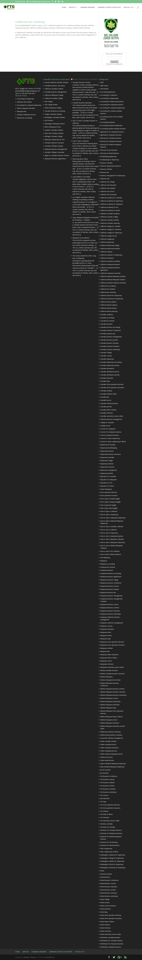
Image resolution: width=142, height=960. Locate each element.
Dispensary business (107, 451)
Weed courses (105, 902)
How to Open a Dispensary (109, 515)
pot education (105, 798)
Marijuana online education (109, 655)
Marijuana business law (108, 592)
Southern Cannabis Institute (54, 130)
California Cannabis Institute (54, 89)
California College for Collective (110, 229)
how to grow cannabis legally (110, 499)
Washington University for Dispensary (112, 868)
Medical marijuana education (110, 705)
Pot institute (104, 811)
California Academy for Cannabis (111, 198)
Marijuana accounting (107, 564)
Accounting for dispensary (25, 99)
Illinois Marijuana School (53, 127)
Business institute (106, 169)
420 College (48, 101)
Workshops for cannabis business (111, 941)
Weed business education (108, 887)
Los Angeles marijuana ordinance (83, 197)
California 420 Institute (107, 188)
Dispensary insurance (107, 467)
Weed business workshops (109, 896)
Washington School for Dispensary (111, 864)
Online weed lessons (107, 760)
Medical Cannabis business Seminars (112, 674)
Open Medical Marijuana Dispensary (112, 767)
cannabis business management (111, 337)
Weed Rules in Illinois (107, 922)
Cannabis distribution (107, 368)
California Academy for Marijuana (111, 204)
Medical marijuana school (108, 720)
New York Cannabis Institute (54, 133)
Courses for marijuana (107, 429)
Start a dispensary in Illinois (109, 852)
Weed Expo (104, 912)
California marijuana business (110, 264)
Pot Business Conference (108, 776)
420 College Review (51, 105)
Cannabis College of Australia (54, 152)
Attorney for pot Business (108, 150)
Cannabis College (106, 353)
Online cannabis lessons (108, 744)
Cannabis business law (107, 334)
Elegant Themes (30, 957)
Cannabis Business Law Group (55, 86)
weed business (105, 877)
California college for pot (108, 236)
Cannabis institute (106, 391)
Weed (102, 871)
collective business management (111, 419)
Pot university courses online (109, 821)
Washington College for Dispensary (112, 858)
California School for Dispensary (111, 295)
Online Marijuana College (53, 108)
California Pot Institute (107, 289)
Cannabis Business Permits (81, 82)
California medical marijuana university (42, 28)
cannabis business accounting (110, 327)
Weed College (104, 899)
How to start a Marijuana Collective (112, 539)
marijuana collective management (111, 623)
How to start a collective (80, 141)
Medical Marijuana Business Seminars (113, 692)
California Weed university (81, 28)
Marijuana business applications (110, 577)
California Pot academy (108, 286)
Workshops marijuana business (110, 947)
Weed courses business (108, 906)
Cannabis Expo (105, 381)
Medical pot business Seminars (110, 732)
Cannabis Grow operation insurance (112, 387)
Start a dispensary (106, 848)
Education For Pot (106, 483)
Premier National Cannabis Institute (56, 82)
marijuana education (107, 629)
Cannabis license (105, 400)
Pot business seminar (107, 786)
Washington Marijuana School (55, 124)
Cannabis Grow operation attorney (111, 384)
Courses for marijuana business (110, 432)
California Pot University (30, 22)
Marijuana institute (106, 648)
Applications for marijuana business (112, 132)
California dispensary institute (110, 249)
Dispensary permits (106, 473)
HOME (64, 7)
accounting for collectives (108, 95)
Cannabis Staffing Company (54, 146)
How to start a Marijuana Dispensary (112, 542)
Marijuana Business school (109, 604)
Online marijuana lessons (108, 751)
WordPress (50, 957)
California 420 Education (108, 185)
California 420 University (108, 194)
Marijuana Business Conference (110, 583)
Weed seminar (105, 925)
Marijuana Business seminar (109, 608)
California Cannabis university (77, 25)
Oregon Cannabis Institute (53, 114)
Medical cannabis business (109, 670)
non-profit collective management (111, 738)
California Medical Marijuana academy (113, 276)
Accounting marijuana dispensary (111, 125)
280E (102, 82)
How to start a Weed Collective (110, 554)
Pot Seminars (104, 817)
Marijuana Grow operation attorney (112, 642)
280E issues (104, 86)
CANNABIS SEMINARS (87, 7)
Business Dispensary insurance (110, 166)
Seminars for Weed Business (109, 845)
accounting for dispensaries (109, 98)
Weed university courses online (110, 934)
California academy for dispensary (111, 201)
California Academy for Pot (57, 25)
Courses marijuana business (109, 435)
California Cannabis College (54, 98)
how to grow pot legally (108, 505)
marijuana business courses (109, 586)
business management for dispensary (112, 176)
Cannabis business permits (109, 340)
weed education (105, 909)
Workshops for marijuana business (111, 944)
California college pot (107, 239)
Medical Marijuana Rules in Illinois (111, 717)
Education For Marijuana (108, 480)
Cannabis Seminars (106, 413)
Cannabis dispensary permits (109, 365)
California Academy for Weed (110, 210)
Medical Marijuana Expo (108, 708)
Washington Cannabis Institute (55, 117)
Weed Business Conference (109, 880)
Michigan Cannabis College (53, 136)
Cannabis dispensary (107, 359)
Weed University (105, 931)
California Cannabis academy (110, 214)
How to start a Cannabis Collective (111, 526)
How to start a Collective (108, 530)
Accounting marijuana (107, 122)
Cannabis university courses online (111, 416)
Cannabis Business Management (55, 92)
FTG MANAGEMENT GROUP (26, 25)
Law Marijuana (105, 558)
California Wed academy (108, 302)
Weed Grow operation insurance (111, 918)
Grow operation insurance (109, 495)
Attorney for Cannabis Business (110, 138)
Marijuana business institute (109, 589)
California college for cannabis (110, 226)
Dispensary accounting (24, 118)
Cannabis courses (106, 356)
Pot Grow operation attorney (110, 805)
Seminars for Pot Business (109, 842)
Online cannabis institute (108, 741)
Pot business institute (107, 782)
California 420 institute (24, 102)
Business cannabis (106, 163)
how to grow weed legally (108, 508)
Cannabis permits (106, 407)
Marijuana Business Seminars (110, 611)
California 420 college (107, 182)
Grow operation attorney (108, 492)
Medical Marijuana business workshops (113, 695)
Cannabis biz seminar (107, 321)
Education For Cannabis (108, 476)
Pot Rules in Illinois (106, 814)
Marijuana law (21, 111)
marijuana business (106, 570)
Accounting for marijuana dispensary (29, 105)
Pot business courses (107, 779)
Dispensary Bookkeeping (108, 448)
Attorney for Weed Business (109, 153)
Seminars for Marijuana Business (111, 833)
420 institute (104, 89)
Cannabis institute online (108, 394)
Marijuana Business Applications (55, 159)
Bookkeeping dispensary (108, 156)
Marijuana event (105, 632)
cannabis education (106, 378)
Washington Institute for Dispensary (112, 861)
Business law (104, 172)
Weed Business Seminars (108, 893)
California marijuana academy (110, 261)
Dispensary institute (106, 464)
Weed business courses (108, 883)
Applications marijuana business (111, 135)
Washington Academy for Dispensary (112, 855)
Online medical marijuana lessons (111, 754)
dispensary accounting (107, 445)
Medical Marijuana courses (109, 698)
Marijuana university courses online (112, 667)
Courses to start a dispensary (110, 438)
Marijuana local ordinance (81, 238)
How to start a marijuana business (111, 536)
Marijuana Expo (105, 639)
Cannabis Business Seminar (109, 343)
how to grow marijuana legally (110, 502)
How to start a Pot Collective (110, 551)
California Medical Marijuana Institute (112, 280)
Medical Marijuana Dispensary (110, 701)
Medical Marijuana (106, 677)
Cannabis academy (106, 314)
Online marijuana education (26, 108)
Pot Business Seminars (108, 789)
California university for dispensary (111, 299)
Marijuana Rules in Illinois (108, 658)
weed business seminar (108, 890)
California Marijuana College (54, 95)
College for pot (105, 426)
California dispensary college (109, 245)
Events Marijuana (106, 489)
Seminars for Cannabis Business (111, 830)
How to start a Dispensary (109, 533)
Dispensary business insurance (110, 454)
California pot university (64, 28)
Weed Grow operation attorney (110, 915)
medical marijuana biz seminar (110, 680)
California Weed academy (108, 305)
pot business (104, 773)
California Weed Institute (108, 308)
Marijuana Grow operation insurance (112, 645)
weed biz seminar (106, 874)
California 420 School (107, 191)
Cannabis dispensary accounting (111, 362)
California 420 (104, 179)
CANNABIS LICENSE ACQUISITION (109, 7)
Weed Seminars (105, 928)
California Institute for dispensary (111, 255)
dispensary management (108, 470)
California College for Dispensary (111, 233)
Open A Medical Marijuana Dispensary (113, 764)
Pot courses (104, 795)
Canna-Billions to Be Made (81, 177)
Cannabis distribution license (26, 115)
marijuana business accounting (110, 573)
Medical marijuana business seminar (112, 689)
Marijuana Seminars (107, 664)
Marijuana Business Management (56, 149)
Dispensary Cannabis (107, 457)
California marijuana (107, 258)
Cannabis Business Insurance (54, 143)
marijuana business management (111, 596)
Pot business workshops (108, 792)
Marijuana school (106, 661)
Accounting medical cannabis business (113, 129)
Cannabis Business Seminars (109, 346)
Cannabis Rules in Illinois (108, 410)
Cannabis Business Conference (110, 330)
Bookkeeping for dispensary (109, 160)
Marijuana (103, 561)
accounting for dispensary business (112, 101)
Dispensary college (106, 460)
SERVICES (72, 7)
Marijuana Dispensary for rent (55, 140)
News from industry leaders (85, 79)
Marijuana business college (109, 580)
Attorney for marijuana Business (111, 141)
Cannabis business (106, 324)
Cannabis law (104, 397)
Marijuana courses (106, 626)
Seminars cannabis (106, 824)
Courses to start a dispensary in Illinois (113, 442)
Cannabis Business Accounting (55, 111)
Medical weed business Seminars (111, 735)
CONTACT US (128, 7)
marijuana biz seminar (107, 567)
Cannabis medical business (109, 403)
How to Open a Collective (108, 511)
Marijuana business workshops (110, 614)
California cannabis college (109, 217)
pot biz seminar (105, 770)
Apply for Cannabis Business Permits (57, 155)
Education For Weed (107, 486)
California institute (106, 252)
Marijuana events (106, 635)
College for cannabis (107, 422)
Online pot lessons (106, 757)
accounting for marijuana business (111, 105)
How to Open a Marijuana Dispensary (112, 518)
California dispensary (107, 242)
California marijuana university (110, 273)
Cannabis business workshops (110, 349)
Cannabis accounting (107, 318)
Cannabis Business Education (82, 103)
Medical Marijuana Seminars (109, 723)
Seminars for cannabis (107, 827)
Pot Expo (103, 802)
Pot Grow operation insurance (110, 808)
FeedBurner (119, 64)
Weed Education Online (80, 159)
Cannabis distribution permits (110, 375)
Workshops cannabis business (110, 937)
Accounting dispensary (107, 92)
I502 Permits (49, 120)
